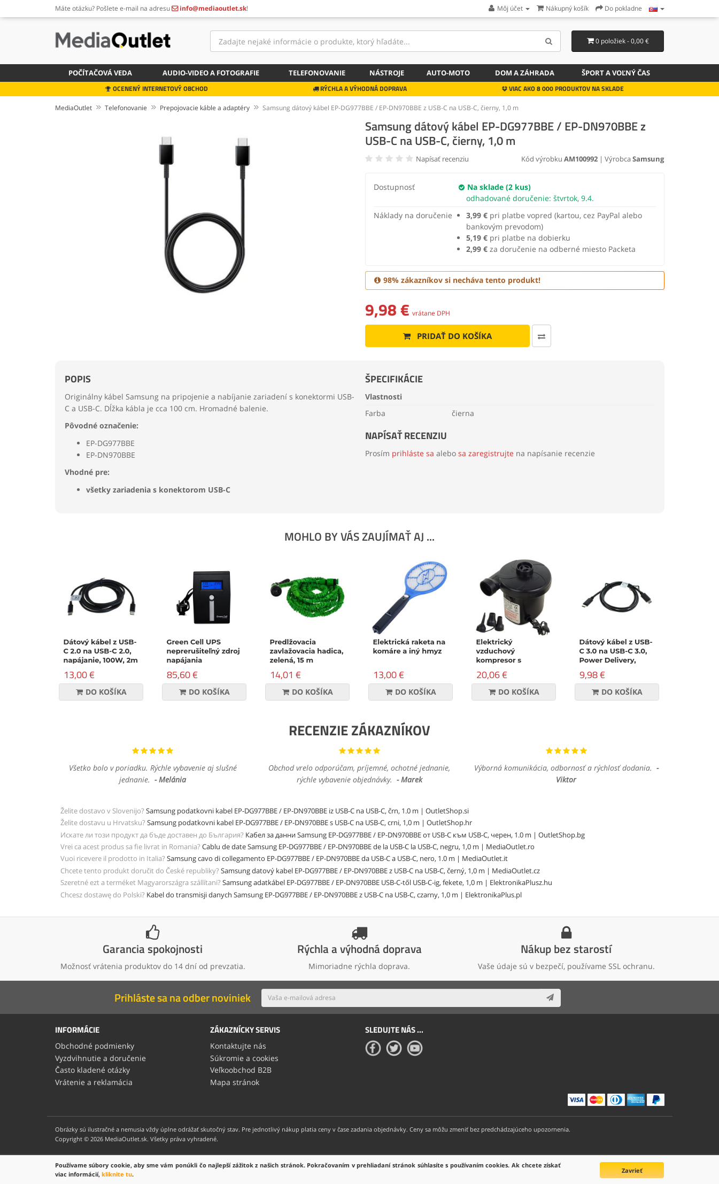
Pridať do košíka (447, 335)
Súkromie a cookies (244, 1058)
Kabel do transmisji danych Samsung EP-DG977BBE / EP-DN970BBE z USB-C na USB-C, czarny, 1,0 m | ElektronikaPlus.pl (334, 894)
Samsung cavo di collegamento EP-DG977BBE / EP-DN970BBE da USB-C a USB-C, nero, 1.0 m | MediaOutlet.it (337, 858)
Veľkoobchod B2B (241, 1070)
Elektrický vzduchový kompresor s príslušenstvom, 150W (505, 659)
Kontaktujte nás (238, 1046)
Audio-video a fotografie (211, 73)
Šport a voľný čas (616, 73)
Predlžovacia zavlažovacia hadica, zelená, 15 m (307, 650)
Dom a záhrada (524, 73)
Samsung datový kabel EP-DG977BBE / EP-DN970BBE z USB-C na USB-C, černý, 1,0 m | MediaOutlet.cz (380, 870)
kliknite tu (117, 1174)
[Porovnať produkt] (541, 336)
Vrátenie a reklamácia (94, 1082)
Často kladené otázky (92, 1070)
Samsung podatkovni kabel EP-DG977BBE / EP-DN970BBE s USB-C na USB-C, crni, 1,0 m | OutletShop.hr (309, 822)
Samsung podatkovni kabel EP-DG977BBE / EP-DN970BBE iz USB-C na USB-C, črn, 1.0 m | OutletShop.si (307, 811)
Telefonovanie (317, 73)
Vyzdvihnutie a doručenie (100, 1058)
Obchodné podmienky (94, 1046)
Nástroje (386, 73)
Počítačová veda (100, 73)
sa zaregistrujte (486, 453)
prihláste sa (413, 453)
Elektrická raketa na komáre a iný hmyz (409, 646)
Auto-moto (448, 73)
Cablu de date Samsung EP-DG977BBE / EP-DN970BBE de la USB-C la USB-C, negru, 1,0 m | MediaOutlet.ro (368, 846)
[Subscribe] (550, 998)
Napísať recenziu (442, 159)
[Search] (549, 41)
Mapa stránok (234, 1082)
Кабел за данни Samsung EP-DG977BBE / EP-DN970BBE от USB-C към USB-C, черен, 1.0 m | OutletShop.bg (415, 835)
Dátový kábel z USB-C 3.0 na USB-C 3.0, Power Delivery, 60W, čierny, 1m (616, 655)
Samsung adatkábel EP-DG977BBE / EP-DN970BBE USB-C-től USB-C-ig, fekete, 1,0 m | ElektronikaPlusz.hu (387, 882)
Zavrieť (632, 1170)
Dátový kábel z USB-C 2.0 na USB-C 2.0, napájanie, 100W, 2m (101, 650)
